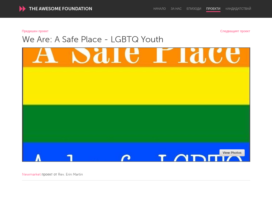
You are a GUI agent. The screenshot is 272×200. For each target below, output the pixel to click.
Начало (159, 8)
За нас (176, 8)
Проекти (213, 8)
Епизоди (194, 8)
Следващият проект (235, 31)
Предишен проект (35, 31)
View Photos (232, 153)
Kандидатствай (238, 8)
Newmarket (31, 174)
